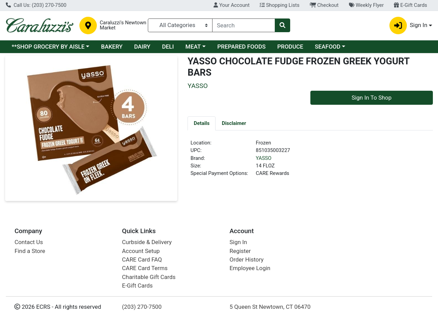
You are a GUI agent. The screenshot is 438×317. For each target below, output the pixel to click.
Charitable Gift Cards (149, 277)
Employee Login (250, 268)
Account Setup (141, 251)
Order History (247, 259)
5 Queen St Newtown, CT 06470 (270, 306)
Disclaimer (234, 123)
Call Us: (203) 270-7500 (36, 5)
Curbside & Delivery (147, 242)
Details (201, 123)
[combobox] (243, 25)
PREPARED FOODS (241, 46)
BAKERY (112, 46)
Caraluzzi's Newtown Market (123, 25)
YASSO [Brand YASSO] (264, 158)
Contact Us (28, 242)
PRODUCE (290, 46)
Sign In (238, 242)
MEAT (193, 46)
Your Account (231, 5)
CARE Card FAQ (142, 259)
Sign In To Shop (371, 97)
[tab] (202, 123)
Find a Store (29, 251)
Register (240, 251)
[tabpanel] (310, 161)
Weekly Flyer (366, 5)
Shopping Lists (279, 5)
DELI (168, 46)
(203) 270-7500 (142, 306)
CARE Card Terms (145, 268)
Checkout (324, 5)
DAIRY (142, 46)
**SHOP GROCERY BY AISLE (48, 46)
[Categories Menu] (180, 25)
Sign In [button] (408, 25)
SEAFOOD (327, 46)
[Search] (243, 25)
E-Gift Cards (410, 5)
